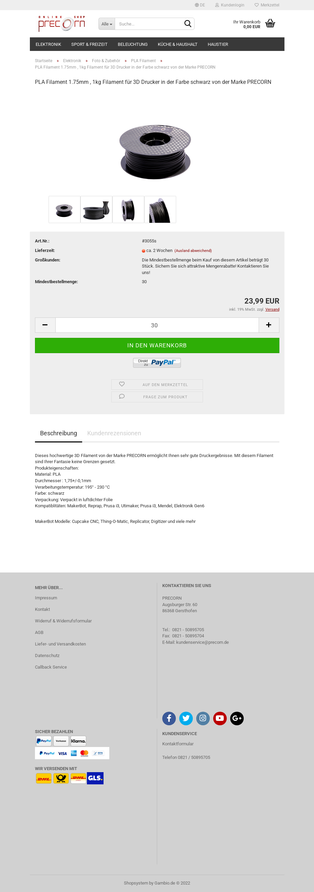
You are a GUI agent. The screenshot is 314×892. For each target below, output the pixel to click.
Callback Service (51, 667)
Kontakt (42, 609)
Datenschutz (47, 655)
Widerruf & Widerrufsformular (63, 620)
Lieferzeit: (45, 250)
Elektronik (48, 44)
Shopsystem (136, 883)
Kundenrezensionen (114, 433)
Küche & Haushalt (178, 44)
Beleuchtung (133, 44)
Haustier (218, 44)
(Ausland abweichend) (193, 251)
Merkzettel (267, 5)
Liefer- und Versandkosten (60, 644)
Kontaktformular (177, 743)
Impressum (46, 597)
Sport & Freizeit (89, 44)
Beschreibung (58, 433)
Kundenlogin (229, 5)
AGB (39, 632)
